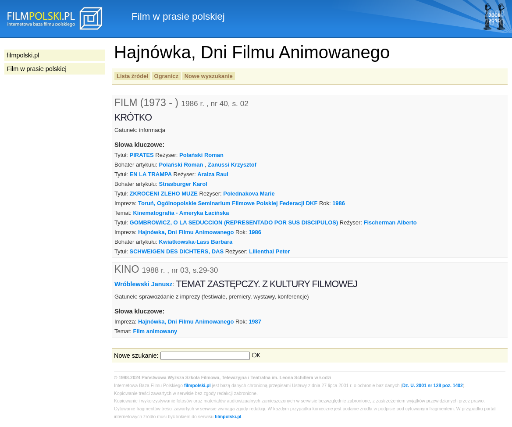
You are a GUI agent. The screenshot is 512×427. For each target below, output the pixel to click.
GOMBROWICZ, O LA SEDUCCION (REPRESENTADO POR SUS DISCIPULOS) (234, 222)
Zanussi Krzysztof (232, 164)
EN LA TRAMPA (151, 174)
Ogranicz (166, 76)
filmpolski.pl (197, 385)
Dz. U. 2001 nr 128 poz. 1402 (432, 385)
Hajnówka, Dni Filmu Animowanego (186, 232)
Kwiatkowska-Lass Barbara (196, 241)
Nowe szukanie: (136, 355)
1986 (338, 203)
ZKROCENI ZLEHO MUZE (164, 193)
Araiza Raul (212, 174)
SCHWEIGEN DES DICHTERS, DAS (177, 251)
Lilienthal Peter (269, 251)
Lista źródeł (132, 76)
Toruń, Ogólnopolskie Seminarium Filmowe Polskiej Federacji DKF (227, 203)
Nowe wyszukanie (209, 76)
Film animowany (155, 331)
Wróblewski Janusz (143, 284)
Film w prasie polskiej (37, 68)
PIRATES (142, 155)
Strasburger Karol (183, 184)
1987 (255, 321)
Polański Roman (201, 155)
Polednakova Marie (248, 193)
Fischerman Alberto (390, 222)
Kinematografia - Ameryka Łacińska (181, 213)
